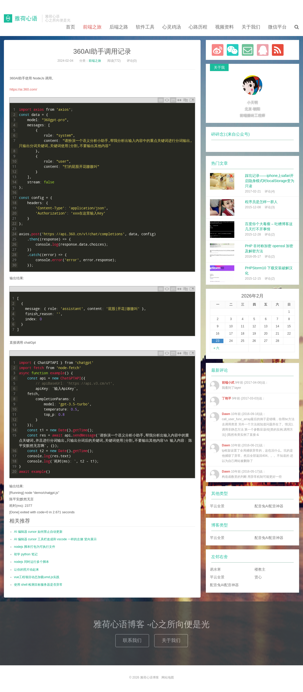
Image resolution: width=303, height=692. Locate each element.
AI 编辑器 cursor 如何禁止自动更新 (38, 532)
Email (247, 50)
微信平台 (277, 27)
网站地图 (167, 677)
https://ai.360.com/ (23, 89)
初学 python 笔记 (26, 554)
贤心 (258, 577)
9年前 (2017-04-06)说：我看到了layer (239, 385)
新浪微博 (217, 50)
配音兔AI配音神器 (269, 506)
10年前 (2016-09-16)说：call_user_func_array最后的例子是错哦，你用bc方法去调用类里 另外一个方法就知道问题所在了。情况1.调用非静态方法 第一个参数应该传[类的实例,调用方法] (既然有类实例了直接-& (252, 424)
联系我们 (132, 640)
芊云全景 (217, 506)
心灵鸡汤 (171, 27)
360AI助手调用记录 (102, 51)
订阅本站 (278, 50)
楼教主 (260, 569)
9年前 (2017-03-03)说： (237, 401)
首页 (70, 27)
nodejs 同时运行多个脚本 (31, 562)
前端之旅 (92, 27)
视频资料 (224, 27)
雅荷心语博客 (21, 18)
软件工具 (145, 27)
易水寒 (215, 569)
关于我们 (251, 27)
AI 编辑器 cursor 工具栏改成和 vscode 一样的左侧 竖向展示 (55, 539)
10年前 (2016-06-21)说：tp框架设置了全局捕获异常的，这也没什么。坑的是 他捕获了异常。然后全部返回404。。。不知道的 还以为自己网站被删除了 (251, 453)
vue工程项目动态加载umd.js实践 (36, 577)
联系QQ (263, 50)
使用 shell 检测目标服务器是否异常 (38, 584)
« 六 (216, 348)
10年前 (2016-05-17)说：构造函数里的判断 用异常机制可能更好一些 (246, 474)
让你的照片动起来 (26, 569)
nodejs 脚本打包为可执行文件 (34, 547)
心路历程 (198, 27)
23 (217, 341)
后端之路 (118, 27)
